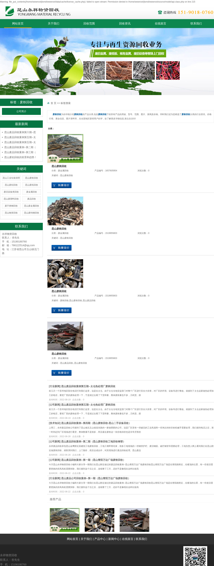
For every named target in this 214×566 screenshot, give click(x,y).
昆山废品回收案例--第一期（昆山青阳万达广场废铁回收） (93, 459)
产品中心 (100, 538)
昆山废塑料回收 (11, 199)
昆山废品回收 (89, 300)
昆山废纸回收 (31, 185)
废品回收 (31, 199)
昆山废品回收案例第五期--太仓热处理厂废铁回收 (88, 386)
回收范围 (89, 23)
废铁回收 (64, 300)
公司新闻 (55, 404)
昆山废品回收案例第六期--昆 (20, 132)
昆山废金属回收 (31, 206)
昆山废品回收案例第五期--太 (20, 137)
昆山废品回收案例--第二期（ (20, 147)
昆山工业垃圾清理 (11, 178)
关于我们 (53, 23)
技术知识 (55, 423)
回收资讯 (125, 23)
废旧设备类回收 (11, 192)
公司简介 (21, 111)
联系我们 (196, 23)
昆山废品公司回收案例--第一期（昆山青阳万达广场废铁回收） (95, 478)
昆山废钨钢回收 (31, 213)
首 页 (53, 103)
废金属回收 (31, 192)
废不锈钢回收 (11, 206)
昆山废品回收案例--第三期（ (20, 152)
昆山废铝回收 (11, 185)
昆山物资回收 (11, 213)
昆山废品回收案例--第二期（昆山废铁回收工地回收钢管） (93, 441)
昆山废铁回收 (31, 178)
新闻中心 (114, 538)
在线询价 (62, 185)
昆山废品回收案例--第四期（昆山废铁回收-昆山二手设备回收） (96, 423)
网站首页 (18, 23)
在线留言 (160, 23)
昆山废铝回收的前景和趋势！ (20, 157)
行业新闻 (55, 386)
